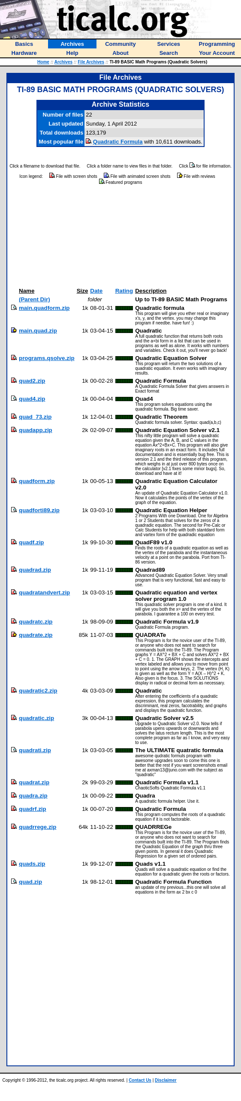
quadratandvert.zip (44, 592)
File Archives (91, 62)
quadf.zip (31, 542)
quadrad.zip (35, 570)
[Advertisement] (121, 236)
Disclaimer (166, 1080)
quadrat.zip (34, 782)
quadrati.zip (35, 750)
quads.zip (32, 864)
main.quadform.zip (44, 308)
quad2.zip (32, 381)
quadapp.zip (35, 430)
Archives (63, 62)
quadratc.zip (36, 621)
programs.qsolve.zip (47, 358)
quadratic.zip (36, 718)
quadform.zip (37, 481)
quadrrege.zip (37, 827)
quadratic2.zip (38, 690)
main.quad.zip (38, 330)
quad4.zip (32, 399)
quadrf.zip (32, 809)
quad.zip (30, 882)
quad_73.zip (35, 417)
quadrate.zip (36, 635)
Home (43, 62)
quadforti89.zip (39, 510)
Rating (124, 291)
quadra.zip (33, 795)
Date (96, 291)
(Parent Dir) (34, 299)
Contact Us (140, 1080)
